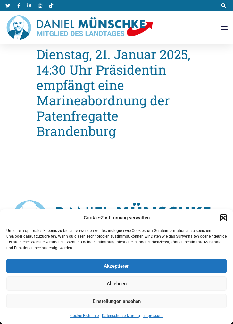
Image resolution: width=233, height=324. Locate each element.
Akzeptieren (116, 266)
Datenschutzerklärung (121, 315)
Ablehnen (117, 284)
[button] (223, 218)
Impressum (153, 315)
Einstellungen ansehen (117, 301)
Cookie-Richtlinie (84, 315)
